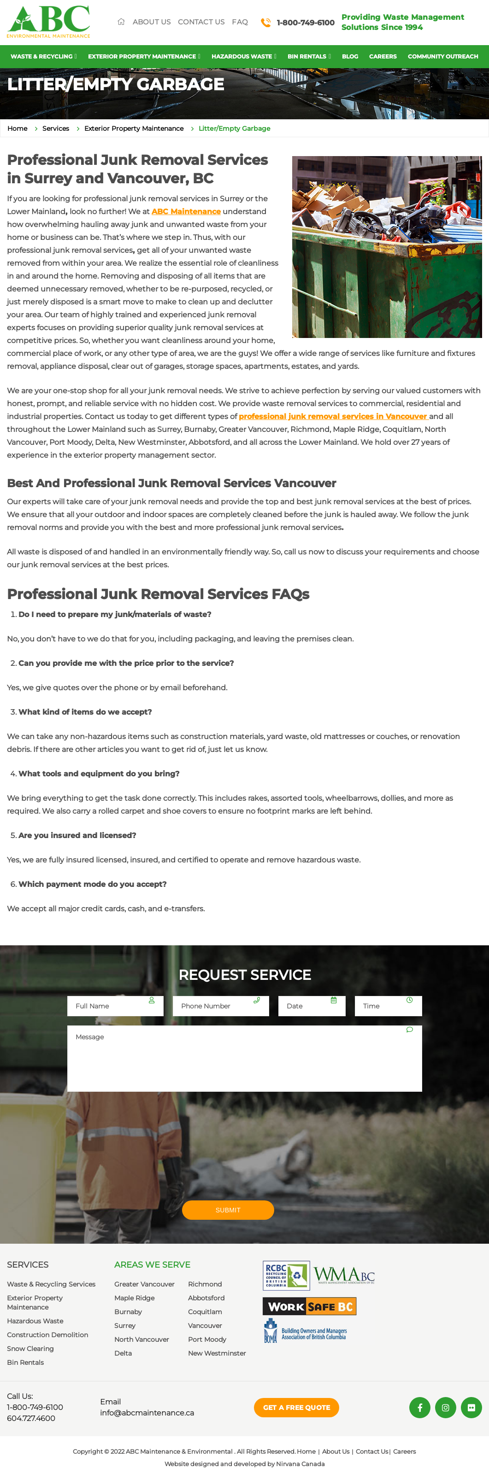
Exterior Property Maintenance (142, 56)
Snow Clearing (30, 1349)
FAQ (240, 21)
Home (17, 128)
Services (55, 128)
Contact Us (201, 21)
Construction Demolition (47, 1335)
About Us (152, 21)
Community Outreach (443, 56)
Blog (350, 56)
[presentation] (137, 1152)
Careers (383, 56)
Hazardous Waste (242, 56)
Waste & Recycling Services (51, 1284)
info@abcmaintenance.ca (147, 1413)
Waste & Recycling (41, 56)
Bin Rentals (307, 56)
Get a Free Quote (296, 1407)
